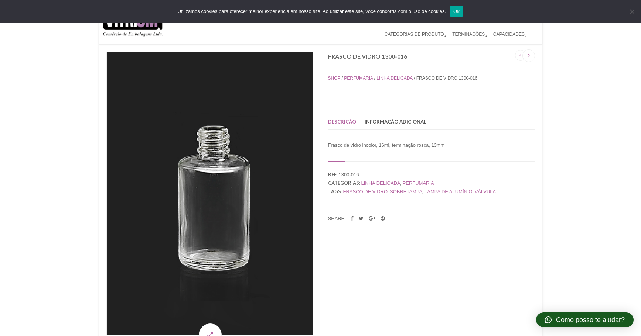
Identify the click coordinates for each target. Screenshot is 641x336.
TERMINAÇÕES (468, 34)
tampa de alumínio (448, 191)
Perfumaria (358, 78)
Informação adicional (395, 122)
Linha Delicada (394, 78)
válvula (485, 191)
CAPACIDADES (509, 34)
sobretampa (406, 191)
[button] (585, 319)
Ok (456, 11)
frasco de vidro (365, 191)
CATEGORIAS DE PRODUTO (414, 34)
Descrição (342, 122)
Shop (334, 78)
